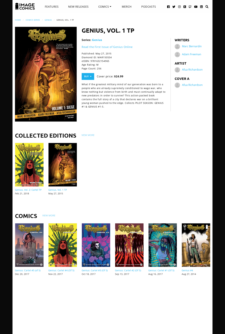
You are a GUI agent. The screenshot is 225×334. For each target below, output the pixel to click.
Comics (103, 6)
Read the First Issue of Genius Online (107, 47)
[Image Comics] (25, 6)
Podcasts (148, 6)
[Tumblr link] (185, 6)
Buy (88, 76)
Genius (48, 20)
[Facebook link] (168, 6)
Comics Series (33, 20)
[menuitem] (51, 6)
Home (18, 20)
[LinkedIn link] (201, 6)
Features (51, 6)
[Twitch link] (190, 6)
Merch (127, 6)
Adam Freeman (191, 54)
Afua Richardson (192, 69)
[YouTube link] (196, 6)
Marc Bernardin (192, 46)
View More (88, 135)
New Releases (78, 6)
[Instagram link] (179, 6)
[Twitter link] (174, 6)
